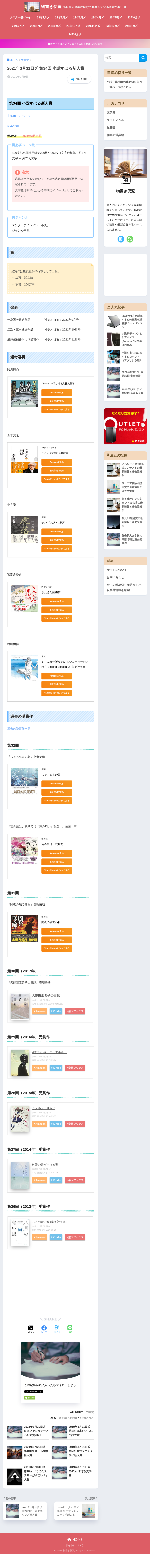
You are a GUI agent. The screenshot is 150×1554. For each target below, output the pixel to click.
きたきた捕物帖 (50, 592)
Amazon (41, 1011)
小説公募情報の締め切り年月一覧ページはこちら (124, 84)
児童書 (111, 127)
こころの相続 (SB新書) (55, 452)
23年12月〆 (113, 26)
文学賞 (90, 1412)
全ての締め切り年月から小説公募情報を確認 (124, 587)
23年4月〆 (97, 17)
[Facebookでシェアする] (44, 1329)
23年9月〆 (54, 26)
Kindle (58, 1011)
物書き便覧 (75, 6)
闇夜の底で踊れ (50, 922)
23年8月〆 (36, 26)
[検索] (143, 58)
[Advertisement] (50, 1287)
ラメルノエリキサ (43, 1108)
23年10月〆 (73, 26)
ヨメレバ (47, 1000)
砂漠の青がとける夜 (45, 1164)
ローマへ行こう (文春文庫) (57, 383)
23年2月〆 (61, 17)
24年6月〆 (75, 34)
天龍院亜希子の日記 (46, 995)
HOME (75, 1539)
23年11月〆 (93, 26)
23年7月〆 (18, 26)
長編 (64, 1418)
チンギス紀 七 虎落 (53, 522)
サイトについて (117, 569)
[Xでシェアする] (31, 1329)
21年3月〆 (88, 1418)
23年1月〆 (43, 17)
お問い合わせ (115, 577)
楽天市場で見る (57, 401)
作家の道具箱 (115, 135)
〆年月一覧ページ (20, 17)
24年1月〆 (131, 26)
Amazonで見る (57, 392)
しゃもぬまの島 (50, 774)
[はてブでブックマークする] (57, 1329)
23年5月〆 (115, 17)
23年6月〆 (134, 17)
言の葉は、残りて (52, 844)
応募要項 (13, 126)
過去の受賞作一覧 (18, 728)
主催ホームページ (18, 116)
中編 (74, 1418)
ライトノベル (115, 120)
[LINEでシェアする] (69, 1329)
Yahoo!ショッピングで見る (56, 409)
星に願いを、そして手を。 (49, 1052)
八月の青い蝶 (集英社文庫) (49, 1222)
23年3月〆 (79, 17)
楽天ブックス (77, 1011)
